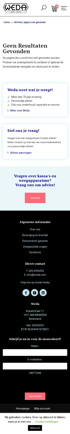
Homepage (22, 408)
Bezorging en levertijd (35, 235)
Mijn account (42, 408)
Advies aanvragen (21, 152)
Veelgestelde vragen (35, 246)
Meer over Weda (19, 110)
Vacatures (35, 252)
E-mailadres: (35, 359)
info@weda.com (36, 274)
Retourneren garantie (35, 240)
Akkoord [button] (35, 428)
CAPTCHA (35, 372)
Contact (35, 197)
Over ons (35, 229)
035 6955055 (36, 270)
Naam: (35, 346)
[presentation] (31, 383)
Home (7, 22)
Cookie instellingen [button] (46, 421)
